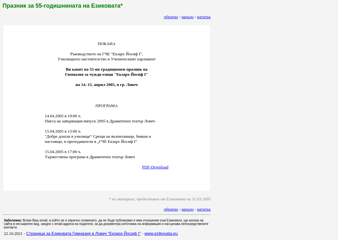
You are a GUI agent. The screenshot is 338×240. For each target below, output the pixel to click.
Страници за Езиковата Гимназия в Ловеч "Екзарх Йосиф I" (83, 233)
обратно (171, 16)
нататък (204, 16)
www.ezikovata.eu (161, 233)
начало (187, 16)
